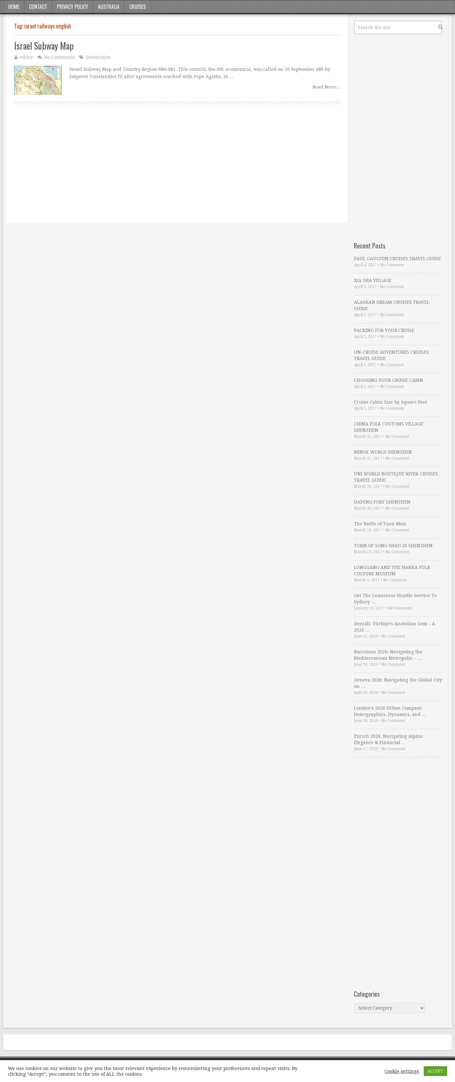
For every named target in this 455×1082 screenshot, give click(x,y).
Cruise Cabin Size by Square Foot (390, 402)
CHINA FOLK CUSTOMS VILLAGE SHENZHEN (388, 427)
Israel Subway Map (44, 45)
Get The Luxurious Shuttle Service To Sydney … (395, 598)
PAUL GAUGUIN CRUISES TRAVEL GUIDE (397, 258)
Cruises (137, 6)
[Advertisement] (177, 170)
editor (26, 57)
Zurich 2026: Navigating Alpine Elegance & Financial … (388, 739)
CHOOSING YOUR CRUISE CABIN (388, 380)
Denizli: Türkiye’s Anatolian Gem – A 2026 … (394, 627)
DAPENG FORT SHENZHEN (382, 501)
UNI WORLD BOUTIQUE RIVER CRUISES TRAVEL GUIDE (396, 477)
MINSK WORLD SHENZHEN (383, 452)
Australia (108, 6)
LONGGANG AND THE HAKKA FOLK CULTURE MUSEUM (392, 570)
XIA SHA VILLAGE (372, 280)
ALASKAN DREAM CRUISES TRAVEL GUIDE (391, 305)
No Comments (59, 57)
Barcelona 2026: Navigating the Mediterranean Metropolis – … (388, 655)
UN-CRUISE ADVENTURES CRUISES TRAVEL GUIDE (391, 355)
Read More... (326, 86)
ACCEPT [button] (435, 1071)
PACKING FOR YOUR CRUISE (384, 330)
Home (13, 6)
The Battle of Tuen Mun (380, 523)
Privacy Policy (72, 6)
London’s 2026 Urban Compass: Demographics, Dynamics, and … (390, 711)
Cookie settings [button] (402, 1071)
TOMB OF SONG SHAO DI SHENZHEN (393, 545)
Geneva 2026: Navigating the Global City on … (398, 683)
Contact (38, 6)
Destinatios (98, 57)
